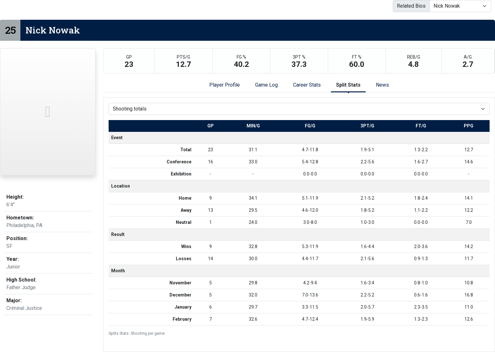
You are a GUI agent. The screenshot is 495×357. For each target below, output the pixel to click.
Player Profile (224, 85)
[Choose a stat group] (299, 109)
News (382, 85)
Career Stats (307, 85)
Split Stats (348, 85)
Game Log (266, 85)
